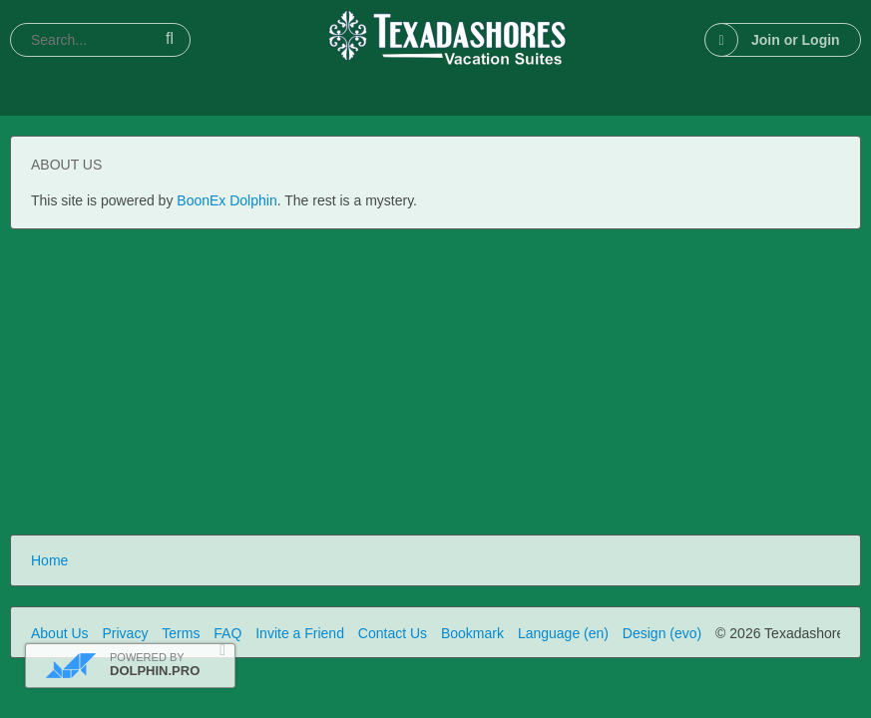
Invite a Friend (299, 633)
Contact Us (392, 633)
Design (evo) (662, 633)
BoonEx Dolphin (226, 200)
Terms (181, 633)
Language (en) (563, 633)
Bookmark (472, 633)
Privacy (125, 633)
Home (49, 560)
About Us (60, 633)
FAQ (227, 633)
